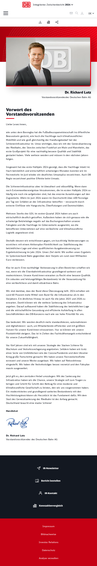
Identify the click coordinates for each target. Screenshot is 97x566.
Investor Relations (48, 542)
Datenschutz (48, 550)
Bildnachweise (48, 534)
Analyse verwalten (48, 558)
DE (90, 13)
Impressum (48, 526)
